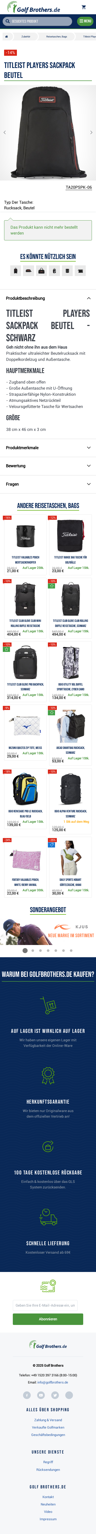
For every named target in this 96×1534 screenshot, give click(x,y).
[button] (8, 133)
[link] (48, 1166)
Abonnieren (48, 1319)
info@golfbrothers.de (52, 1382)
